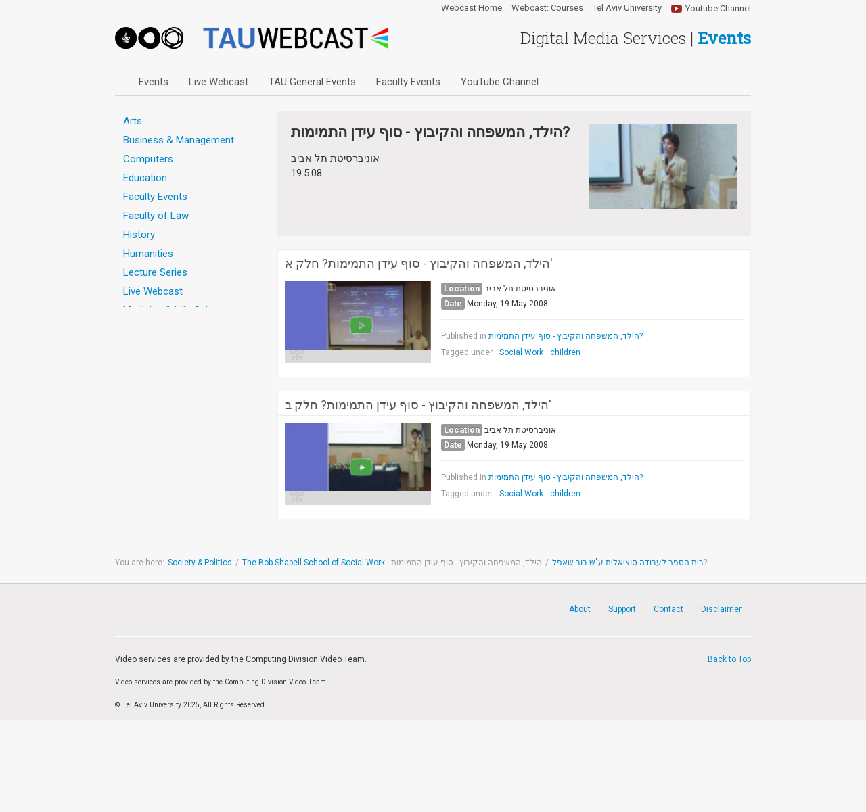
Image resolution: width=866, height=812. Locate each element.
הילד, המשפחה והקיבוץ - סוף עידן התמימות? (565, 336)
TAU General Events (312, 82)
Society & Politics (200, 562)
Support (622, 609)
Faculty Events (408, 82)
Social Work (521, 352)
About (580, 609)
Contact (668, 609)
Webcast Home (471, 8)
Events (153, 82)
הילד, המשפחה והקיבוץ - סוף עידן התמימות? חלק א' (419, 263)
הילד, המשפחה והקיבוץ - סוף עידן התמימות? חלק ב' (418, 405)
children (565, 352)
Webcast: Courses (547, 8)
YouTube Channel (500, 82)
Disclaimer (721, 609)
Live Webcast (218, 82)
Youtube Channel (718, 8)
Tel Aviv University (627, 8)
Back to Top (729, 659)
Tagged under (467, 352)
